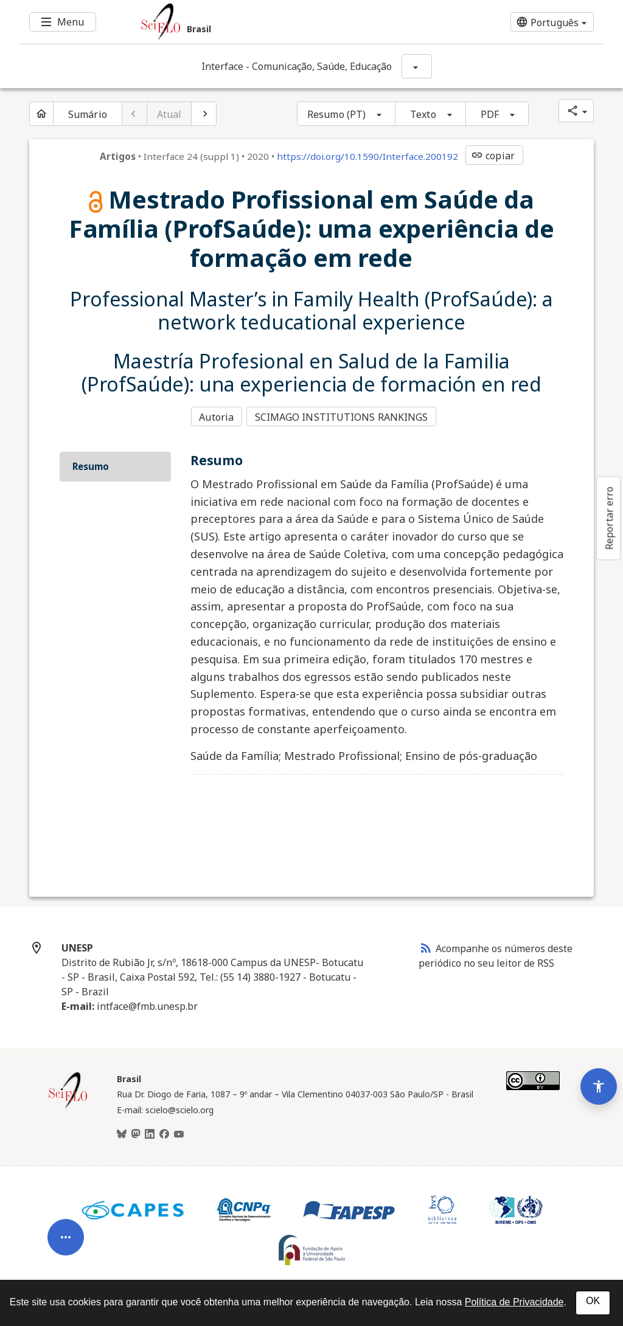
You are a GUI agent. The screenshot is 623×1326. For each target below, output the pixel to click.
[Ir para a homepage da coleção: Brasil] (263, 21)
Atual (169, 114)
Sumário (87, 114)
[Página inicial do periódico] (41, 114)
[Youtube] (179, 1132)
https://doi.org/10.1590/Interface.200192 (367, 156)
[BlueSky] (122, 1132)
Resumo (90, 463)
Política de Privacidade (514, 1302)
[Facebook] (164, 1132)
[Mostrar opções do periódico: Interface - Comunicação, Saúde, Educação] (417, 66)
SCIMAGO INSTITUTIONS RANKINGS (343, 416)
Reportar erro (609, 518)
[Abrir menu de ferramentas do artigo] (65, 1217)
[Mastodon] (135, 1132)
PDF (490, 114)
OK (593, 1301)
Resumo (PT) (336, 114)
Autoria (216, 416)
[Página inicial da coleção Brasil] (68, 1103)
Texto (423, 114)
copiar (493, 155)
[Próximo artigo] (204, 114)
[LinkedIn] (150, 1132)
